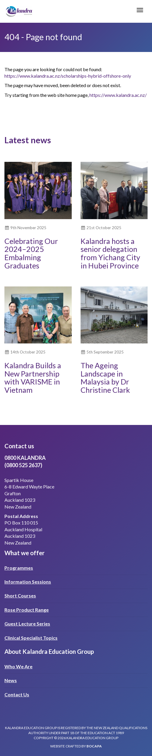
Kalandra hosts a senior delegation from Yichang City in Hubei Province (110, 253)
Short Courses (20, 595)
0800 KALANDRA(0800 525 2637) (25, 461)
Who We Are (18, 666)
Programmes (18, 568)
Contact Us (16, 694)
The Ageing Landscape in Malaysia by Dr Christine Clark (105, 377)
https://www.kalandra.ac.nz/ (118, 95)
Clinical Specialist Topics (31, 638)
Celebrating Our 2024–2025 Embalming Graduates (31, 253)
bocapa (94, 746)
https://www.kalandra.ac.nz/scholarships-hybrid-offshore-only (67, 76)
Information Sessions (27, 581)
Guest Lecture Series (27, 623)
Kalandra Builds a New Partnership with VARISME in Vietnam (32, 377)
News (10, 680)
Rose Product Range (26, 609)
